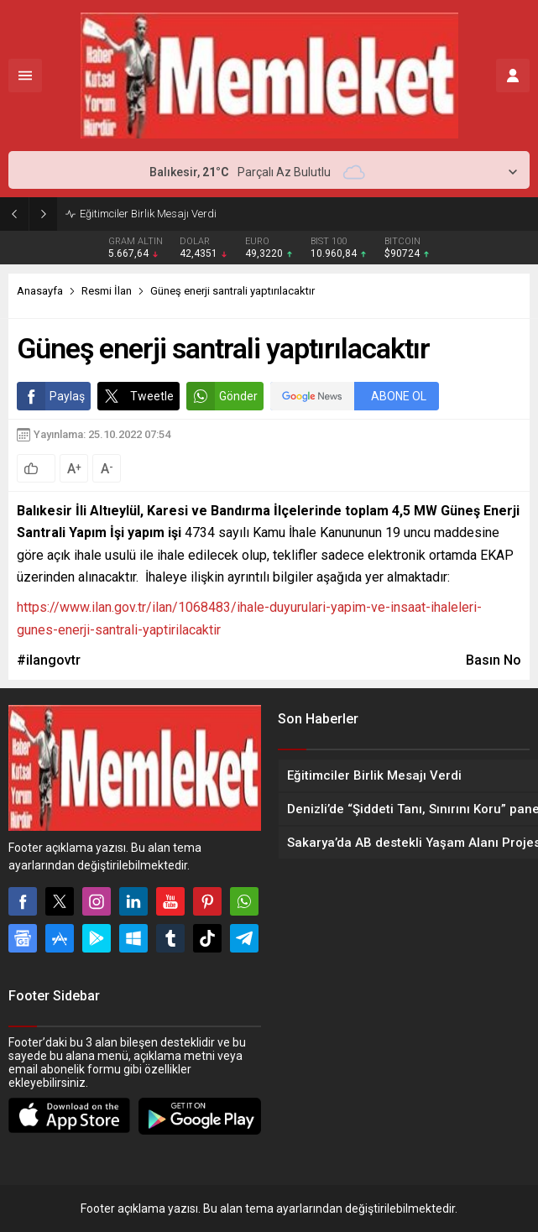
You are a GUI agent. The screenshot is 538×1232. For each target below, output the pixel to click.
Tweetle (135, 396)
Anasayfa (40, 291)
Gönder (222, 396)
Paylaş (51, 396)
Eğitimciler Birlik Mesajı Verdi (148, 213)
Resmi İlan (106, 291)
